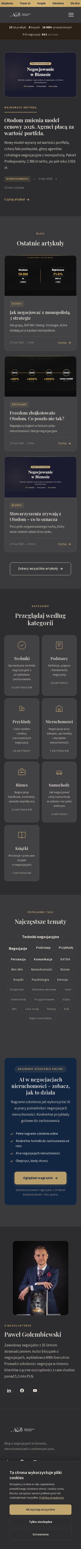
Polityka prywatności (51, 1498)
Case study (32, 1010)
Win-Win (17, 970)
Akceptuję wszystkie (40, 1509)
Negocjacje (18, 949)
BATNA (65, 960)
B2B (66, 1010)
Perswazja (18, 960)
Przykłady (66, 948)
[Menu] (72, 14)
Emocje (62, 980)
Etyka (66, 1000)
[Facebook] (22, 1391)
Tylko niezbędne (40, 1522)
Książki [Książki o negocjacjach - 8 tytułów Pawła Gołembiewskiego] (41, 3)
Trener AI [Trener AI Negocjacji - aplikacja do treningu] (25, 3)
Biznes (65, 970)
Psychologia (40, 980)
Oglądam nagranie (40, 1179)
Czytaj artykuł (17, 199)
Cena (68, 990)
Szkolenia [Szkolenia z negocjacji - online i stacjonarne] (58, 3)
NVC (14, 1010)
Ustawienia (41, 1534)
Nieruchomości (41, 970)
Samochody (18, 1000)
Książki (18, 980)
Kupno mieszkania (40, 1019)
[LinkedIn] (9, 1391)
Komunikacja (43, 960)
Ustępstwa (17, 990)
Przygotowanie (44, 1000)
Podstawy (43, 948)
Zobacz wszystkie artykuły (40, 569)
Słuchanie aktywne (44, 990)
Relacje (51, 1010)
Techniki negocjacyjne (40, 937)
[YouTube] (35, 1391)
